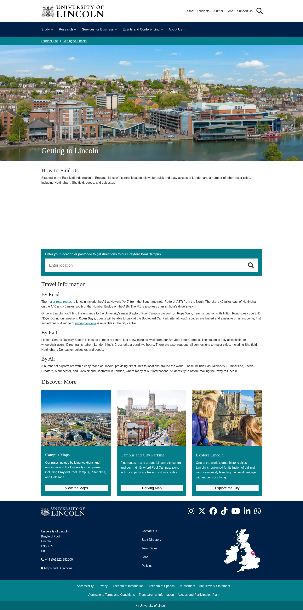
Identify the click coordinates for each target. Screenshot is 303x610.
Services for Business (97, 29)
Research (66, 29)
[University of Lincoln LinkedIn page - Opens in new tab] (247, 511)
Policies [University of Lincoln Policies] (147, 565)
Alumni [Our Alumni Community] (218, 11)
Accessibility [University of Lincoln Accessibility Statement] (85, 585)
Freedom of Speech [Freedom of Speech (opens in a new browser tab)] (161, 585)
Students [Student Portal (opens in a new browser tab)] (203, 11)
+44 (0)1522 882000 (59, 559)
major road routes (60, 301)
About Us (175, 29)
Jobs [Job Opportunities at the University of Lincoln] (230, 11)
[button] (259, 11)
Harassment (187, 585)
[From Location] (146, 265)
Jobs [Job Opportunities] (145, 557)
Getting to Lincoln (75, 41)
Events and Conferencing (141, 29)
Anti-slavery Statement (214, 585)
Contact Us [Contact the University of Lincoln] (149, 531)
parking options (85, 323)
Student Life (49, 41)
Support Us (245, 11)
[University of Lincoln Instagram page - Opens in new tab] (191, 511)
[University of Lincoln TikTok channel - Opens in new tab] (224, 511)
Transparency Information (156, 594)
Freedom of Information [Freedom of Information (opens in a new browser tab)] (127, 585)
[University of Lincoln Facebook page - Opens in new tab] (213, 511)
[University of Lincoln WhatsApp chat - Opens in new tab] (257, 511)
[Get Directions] (251, 265)
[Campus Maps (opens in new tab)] (76, 436)
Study (45, 29)
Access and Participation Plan (198, 594)
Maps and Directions (58, 568)
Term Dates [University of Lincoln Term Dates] (149, 548)
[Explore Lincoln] (227, 436)
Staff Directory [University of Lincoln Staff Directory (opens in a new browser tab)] (151, 539)
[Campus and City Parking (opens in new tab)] (151, 434)
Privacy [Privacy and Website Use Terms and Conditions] (102, 585)
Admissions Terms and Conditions (111, 594)
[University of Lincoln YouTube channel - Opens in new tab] (235, 511)
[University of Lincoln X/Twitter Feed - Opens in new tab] (202, 511)
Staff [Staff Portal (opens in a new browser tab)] (190, 11)
